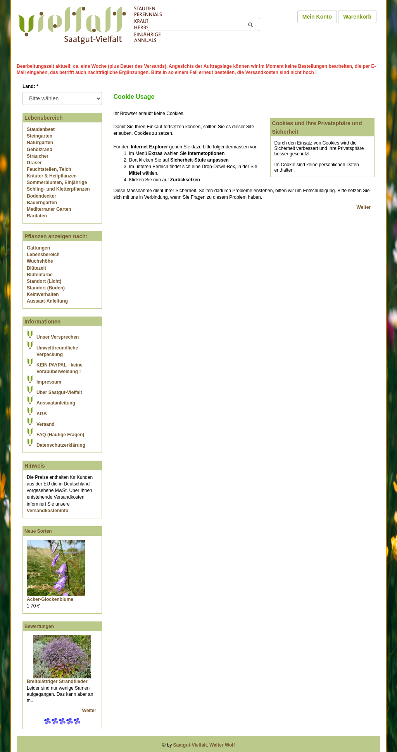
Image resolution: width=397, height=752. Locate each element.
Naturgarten (40, 142)
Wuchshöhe (40, 261)
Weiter (90, 710)
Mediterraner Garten (49, 209)
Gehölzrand (39, 149)
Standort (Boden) (46, 288)
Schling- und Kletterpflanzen (58, 189)
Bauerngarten (42, 202)
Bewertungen (39, 626)
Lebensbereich (43, 254)
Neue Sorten (38, 531)
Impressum (48, 382)
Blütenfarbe (40, 274)
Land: (30, 86)
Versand (45, 424)
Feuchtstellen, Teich (49, 169)
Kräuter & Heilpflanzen (52, 176)
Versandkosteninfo (47, 510)
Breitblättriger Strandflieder (57, 681)
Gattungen (38, 248)
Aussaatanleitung (55, 403)
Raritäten (37, 216)
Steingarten (39, 136)
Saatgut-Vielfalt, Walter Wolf (204, 745)
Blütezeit (36, 268)
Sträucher (37, 156)
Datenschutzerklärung (60, 445)
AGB (41, 413)
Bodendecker (41, 196)
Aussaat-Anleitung (47, 301)
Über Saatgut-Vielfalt (59, 392)
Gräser (34, 162)
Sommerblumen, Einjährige (57, 182)
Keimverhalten (43, 294)
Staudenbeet (41, 129)
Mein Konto (317, 17)
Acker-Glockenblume (50, 599)
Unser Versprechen (57, 337)
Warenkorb (357, 17)
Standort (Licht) (44, 281)
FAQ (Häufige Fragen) (60, 434)
